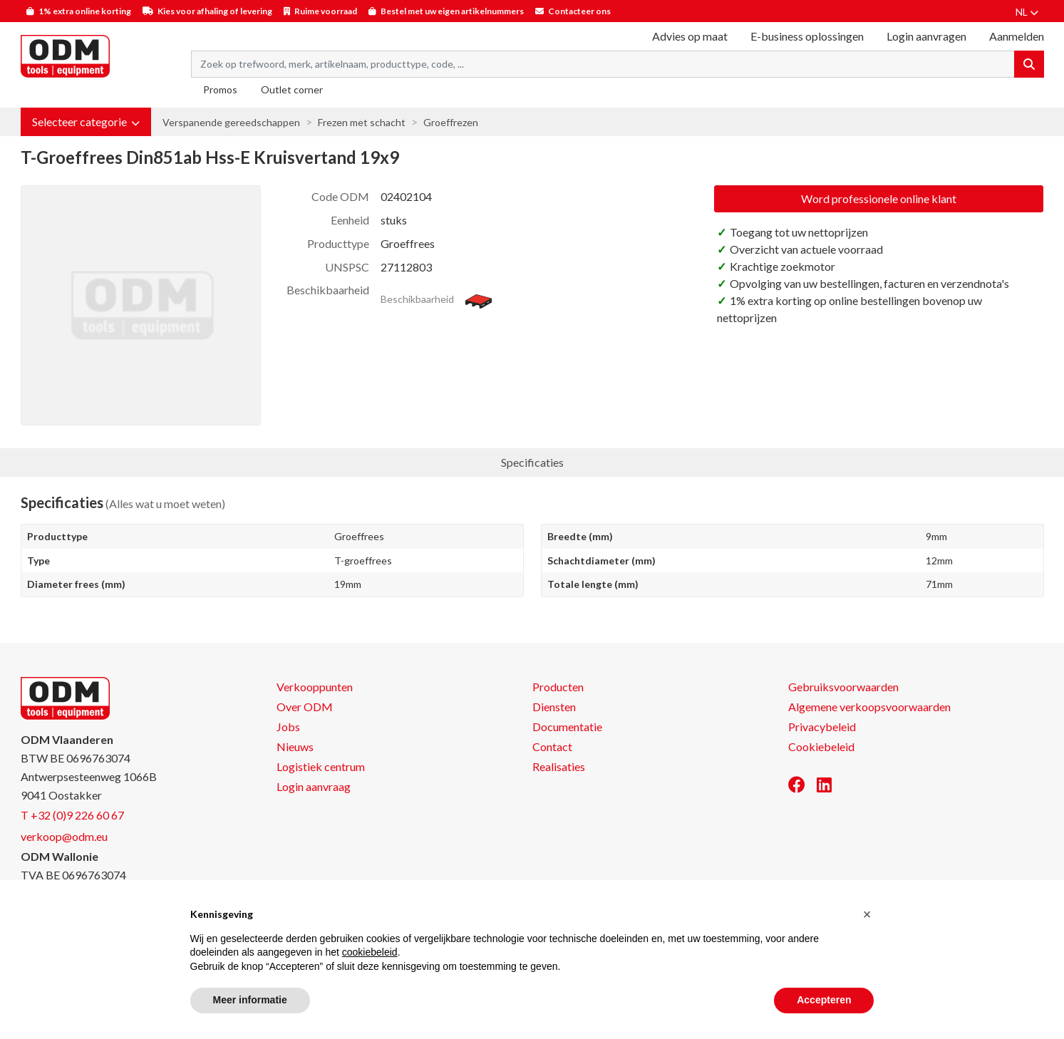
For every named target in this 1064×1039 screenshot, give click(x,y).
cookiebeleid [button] (370, 952)
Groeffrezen (450, 122)
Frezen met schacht (362, 122)
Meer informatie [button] (250, 1000)
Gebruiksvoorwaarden (843, 686)
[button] (86, 122)
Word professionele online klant (878, 198)
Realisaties (558, 766)
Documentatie (567, 726)
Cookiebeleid (821, 746)
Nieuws (295, 746)
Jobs (288, 726)
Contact (552, 746)
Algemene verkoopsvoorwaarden (869, 706)
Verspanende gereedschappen (231, 122)
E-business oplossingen (807, 36)
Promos (220, 89)
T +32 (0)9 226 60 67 (72, 815)
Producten (558, 686)
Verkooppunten (315, 686)
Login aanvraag (314, 786)
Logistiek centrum (321, 766)
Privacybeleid (822, 726)
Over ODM (305, 706)
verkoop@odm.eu (64, 836)
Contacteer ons (579, 11)
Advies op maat (690, 36)
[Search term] (603, 64)
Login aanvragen (926, 36)
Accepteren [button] (824, 1000)
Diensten (554, 706)
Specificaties (532, 462)
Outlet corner (292, 89)
